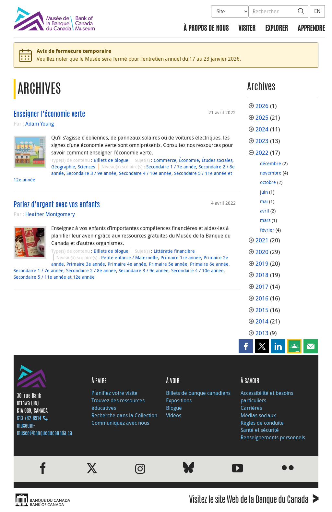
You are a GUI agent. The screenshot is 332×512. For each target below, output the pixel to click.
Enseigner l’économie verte (49, 114)
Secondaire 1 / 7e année (171, 167)
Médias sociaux (258, 415)
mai (264, 201)
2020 (261, 252)
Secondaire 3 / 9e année (91, 173)
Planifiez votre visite (114, 392)
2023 (261, 141)
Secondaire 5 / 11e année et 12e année (54, 277)
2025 (261, 117)
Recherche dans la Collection (124, 415)
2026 (261, 106)
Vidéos (173, 415)
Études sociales (217, 160)
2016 (261, 298)
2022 (261, 152)
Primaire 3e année (85, 264)
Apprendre (311, 28)
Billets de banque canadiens (198, 392)
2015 (261, 310)
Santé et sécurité (260, 429)
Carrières (251, 407)
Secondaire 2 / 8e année (91, 270)
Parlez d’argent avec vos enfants (57, 205)
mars (265, 220)
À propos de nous (206, 28)
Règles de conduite (262, 422)
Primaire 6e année (209, 264)
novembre (270, 173)
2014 (261, 321)
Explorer (276, 28)
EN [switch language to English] (317, 11)
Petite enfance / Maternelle (129, 257)
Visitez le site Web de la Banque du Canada (253, 501)
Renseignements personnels (273, 437)
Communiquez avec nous (120, 422)
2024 (261, 129)
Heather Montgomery (50, 214)
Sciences (86, 167)
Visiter (246, 28)
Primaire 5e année (168, 264)
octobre (268, 182)
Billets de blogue (111, 160)
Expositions (179, 400)
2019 (261, 263)
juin (264, 192)
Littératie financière (174, 251)
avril (264, 211)
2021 (261, 240)
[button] (246, 346)
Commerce (165, 160)
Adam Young (39, 123)
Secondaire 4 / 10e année (145, 173)
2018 (261, 275)
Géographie (63, 167)
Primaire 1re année (180, 257)
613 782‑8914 (29, 418)
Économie (189, 160)
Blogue (174, 407)
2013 (261, 333)
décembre (270, 163)
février (267, 230)
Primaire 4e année (127, 264)
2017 (261, 286)
